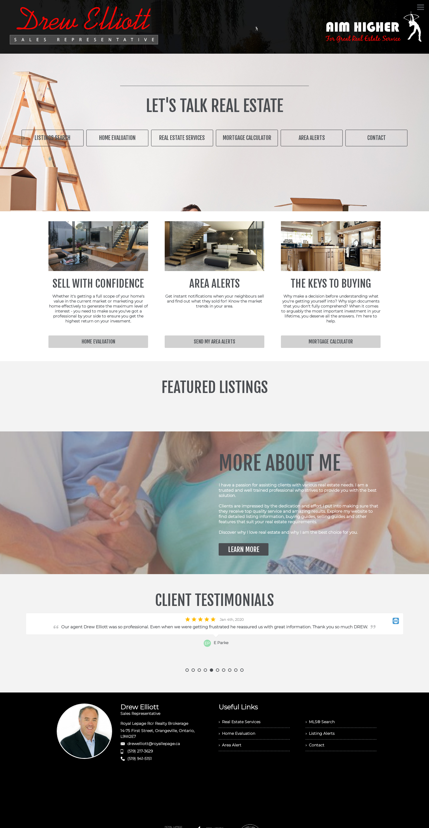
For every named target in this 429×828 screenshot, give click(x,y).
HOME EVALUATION (117, 137)
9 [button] (235, 670)
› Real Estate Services (239, 721)
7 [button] (223, 670)
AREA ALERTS (312, 137)
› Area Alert (230, 745)
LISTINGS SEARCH (52, 137)
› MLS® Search (320, 721)
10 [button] (242, 670)
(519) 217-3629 (140, 751)
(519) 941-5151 (139, 758)
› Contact (315, 745)
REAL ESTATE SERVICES (182, 137)
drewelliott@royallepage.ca (153, 743)
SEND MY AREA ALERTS (214, 342)
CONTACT (376, 137)
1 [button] (187, 670)
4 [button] (205, 670)
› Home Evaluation (237, 733)
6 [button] (217, 670)
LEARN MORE (243, 549)
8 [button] (229, 670)
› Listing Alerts (320, 733)
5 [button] (211, 670)
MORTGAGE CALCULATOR (247, 137)
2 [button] (193, 670)
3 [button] (199, 670)
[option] (215, 640)
